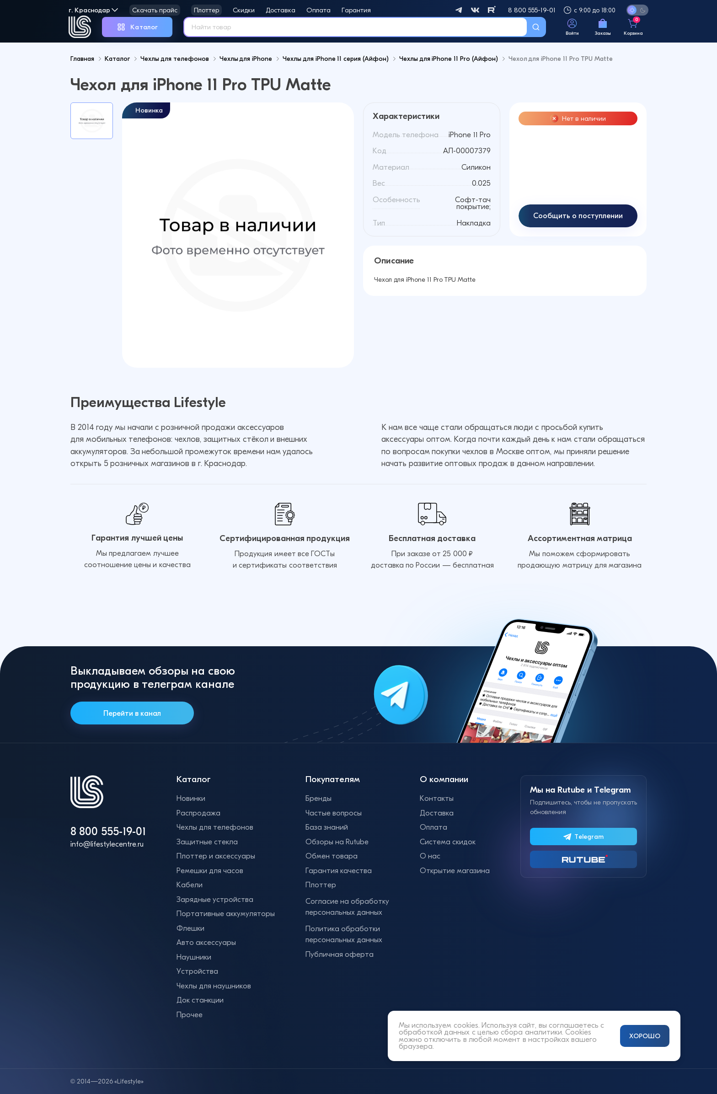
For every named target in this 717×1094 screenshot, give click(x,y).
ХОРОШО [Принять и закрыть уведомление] (644, 1036)
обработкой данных (434, 1032)
